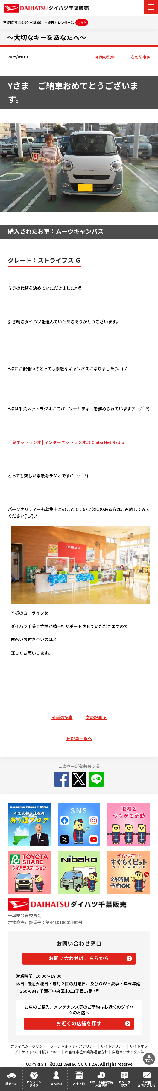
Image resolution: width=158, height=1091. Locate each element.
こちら (82, 22)
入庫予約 (79, 1083)
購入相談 (56, 1083)
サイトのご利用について (41, 1051)
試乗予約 (11, 1083)
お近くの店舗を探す (78, 1023)
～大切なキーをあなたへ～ (46, 37)
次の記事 (138, 57)
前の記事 (107, 57)
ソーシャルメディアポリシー (73, 1046)
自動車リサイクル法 (128, 1051)
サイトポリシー (113, 1046)
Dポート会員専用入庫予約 (101, 1083)
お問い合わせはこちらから (79, 958)
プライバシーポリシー (28, 1046)
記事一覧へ (81, 738)
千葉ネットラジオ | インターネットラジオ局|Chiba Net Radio (66, 442)
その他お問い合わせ (147, 1083)
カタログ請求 (124, 1083)
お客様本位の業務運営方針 (86, 1051)
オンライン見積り (33, 1083)
